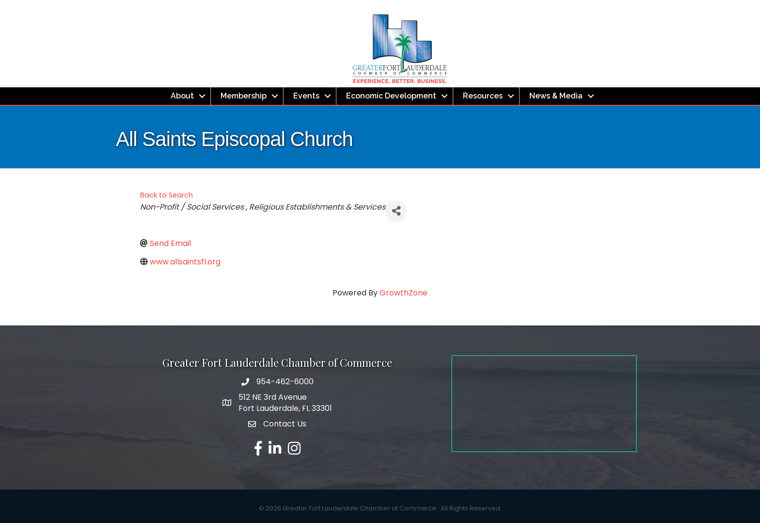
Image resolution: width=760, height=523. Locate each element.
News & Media (556, 95)
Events (306, 95)
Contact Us (284, 423)
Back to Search (166, 195)
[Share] (396, 211)
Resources (483, 95)
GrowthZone (404, 292)
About (182, 95)
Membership (244, 95)
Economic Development (391, 95)
